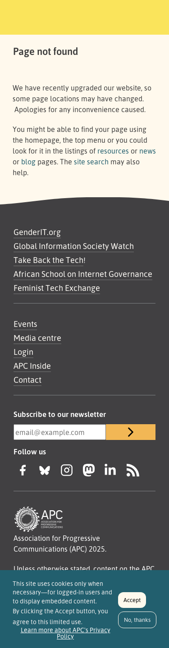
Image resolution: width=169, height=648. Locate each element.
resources (113, 150)
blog (28, 161)
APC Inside (32, 366)
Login (23, 352)
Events (25, 324)
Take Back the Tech (48, 260)
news (147, 150)
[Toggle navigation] (149, 16)
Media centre (37, 338)
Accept (132, 604)
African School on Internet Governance (83, 274)
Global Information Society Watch (74, 246)
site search (91, 161)
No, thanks (137, 624)
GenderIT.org (37, 232)
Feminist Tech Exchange (57, 288)
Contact (27, 380)
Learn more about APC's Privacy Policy (65, 637)
